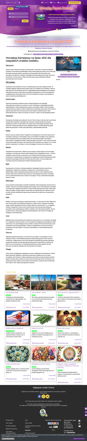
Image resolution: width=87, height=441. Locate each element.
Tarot (46, 401)
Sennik (33, 295)
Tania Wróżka (9, 431)
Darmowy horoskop (62, 2)
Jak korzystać (45, 2)
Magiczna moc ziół (37, 328)
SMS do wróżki (28, 423)
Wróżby (42, 401)
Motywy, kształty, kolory (13, 364)
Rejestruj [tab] (17, 8)
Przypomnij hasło (15, 19)
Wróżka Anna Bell (39, 343)
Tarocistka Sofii (38, 307)
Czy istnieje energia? (12, 292)
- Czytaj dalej (74, 25)
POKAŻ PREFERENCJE (8, 438)
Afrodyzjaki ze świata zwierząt (41, 364)
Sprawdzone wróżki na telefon (55, 401)
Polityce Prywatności (32, 436)
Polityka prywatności (30, 433)
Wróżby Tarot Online (11, 2)
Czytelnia (53, 2)
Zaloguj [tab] (10, 8)
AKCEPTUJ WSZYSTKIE (78, 438)
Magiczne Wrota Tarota (11, 428)
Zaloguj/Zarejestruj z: (21, 6)
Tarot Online (28, 401)
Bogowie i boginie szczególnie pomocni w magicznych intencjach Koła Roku (68, 365)
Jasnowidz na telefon (11, 433)
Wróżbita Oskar (63, 343)
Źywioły (34, 366)
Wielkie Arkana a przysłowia (14, 328)
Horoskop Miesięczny (11, 426)
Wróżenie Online (10, 420)
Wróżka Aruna (12, 307)
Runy (26, 420)
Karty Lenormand (36, 401)
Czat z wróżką (9, 423)
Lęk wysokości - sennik (39, 292)
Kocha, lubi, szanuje (64, 328)
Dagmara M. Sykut (64, 307)
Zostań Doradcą (74, 2)
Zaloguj (25, 21)
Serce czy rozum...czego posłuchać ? (69, 292)
